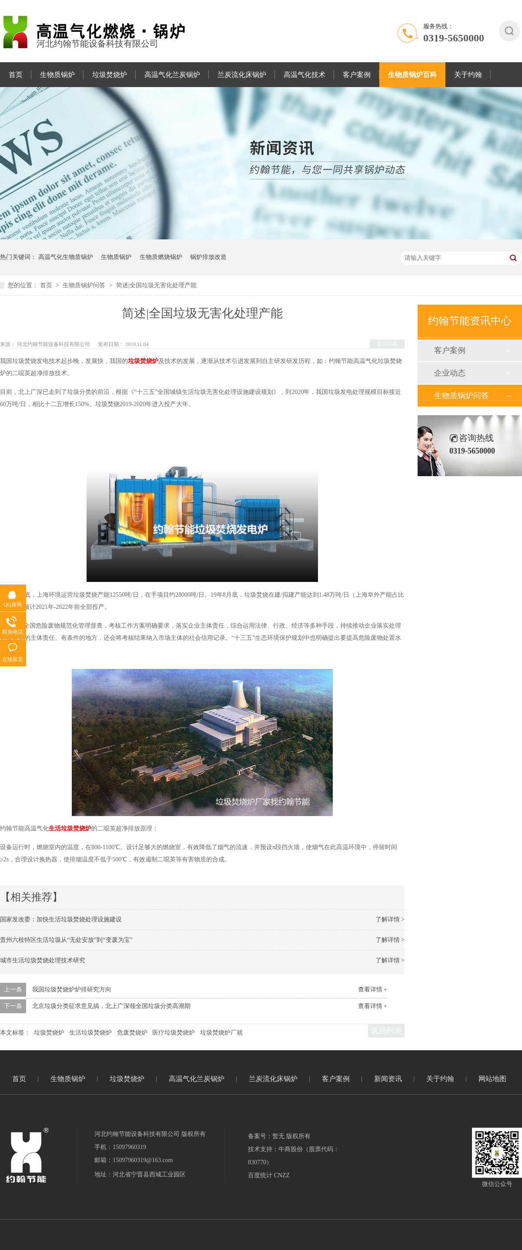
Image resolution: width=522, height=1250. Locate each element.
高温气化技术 (304, 74)
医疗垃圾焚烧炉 (173, 1032)
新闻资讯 (388, 1078)
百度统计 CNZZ (269, 1175)
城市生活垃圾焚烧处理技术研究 (42, 960)
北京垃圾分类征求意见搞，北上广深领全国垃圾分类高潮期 (111, 1006)
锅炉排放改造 (208, 257)
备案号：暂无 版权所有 (279, 1136)
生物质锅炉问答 (85, 285)
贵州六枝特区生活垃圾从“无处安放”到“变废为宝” (66, 940)
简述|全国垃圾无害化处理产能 (156, 285)
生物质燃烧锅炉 (161, 257)
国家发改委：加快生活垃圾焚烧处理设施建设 (61, 919)
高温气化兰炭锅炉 (172, 74)
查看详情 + (372, 989)
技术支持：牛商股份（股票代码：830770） (293, 1156)
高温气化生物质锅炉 (65, 257)
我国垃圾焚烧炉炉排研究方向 (71, 989)
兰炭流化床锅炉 (242, 74)
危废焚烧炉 (132, 1032)
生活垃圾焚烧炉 (90, 1032)
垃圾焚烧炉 (109, 74)
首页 (16, 74)
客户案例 (357, 74)
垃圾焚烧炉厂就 (221, 1032)
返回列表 (387, 344)
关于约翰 (468, 74)
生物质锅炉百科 (412, 74)
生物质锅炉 (57, 74)
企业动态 (449, 373)
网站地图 (492, 1078)
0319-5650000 (453, 38)
